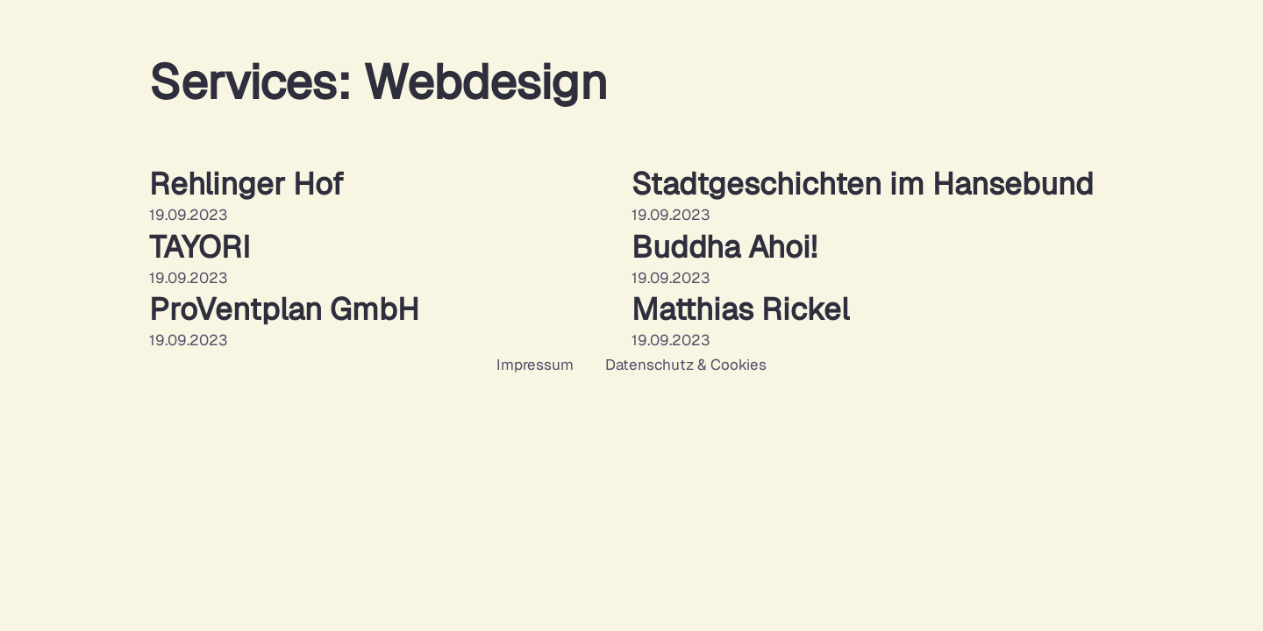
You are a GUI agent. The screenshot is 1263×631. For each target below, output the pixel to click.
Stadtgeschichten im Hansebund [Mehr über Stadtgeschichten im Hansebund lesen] (863, 183)
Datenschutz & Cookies (686, 364)
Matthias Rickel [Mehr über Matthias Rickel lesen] (740, 309)
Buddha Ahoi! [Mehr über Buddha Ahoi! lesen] (724, 246)
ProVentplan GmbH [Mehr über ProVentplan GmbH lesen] (284, 309)
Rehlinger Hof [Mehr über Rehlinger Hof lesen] (246, 183)
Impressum (535, 364)
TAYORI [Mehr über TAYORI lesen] (199, 246)
